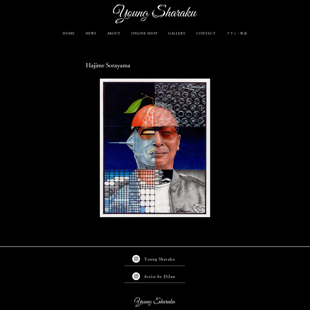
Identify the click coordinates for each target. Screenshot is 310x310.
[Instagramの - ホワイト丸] (136, 259)
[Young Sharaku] (160, 258)
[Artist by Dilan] (160, 276)
